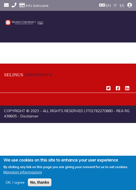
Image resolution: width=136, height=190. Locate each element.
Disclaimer (29, 116)
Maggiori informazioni (22, 172)
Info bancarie (34, 5)
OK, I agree (15, 182)
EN (108, 5)
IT (115, 5)
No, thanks (39, 182)
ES (122, 5)
